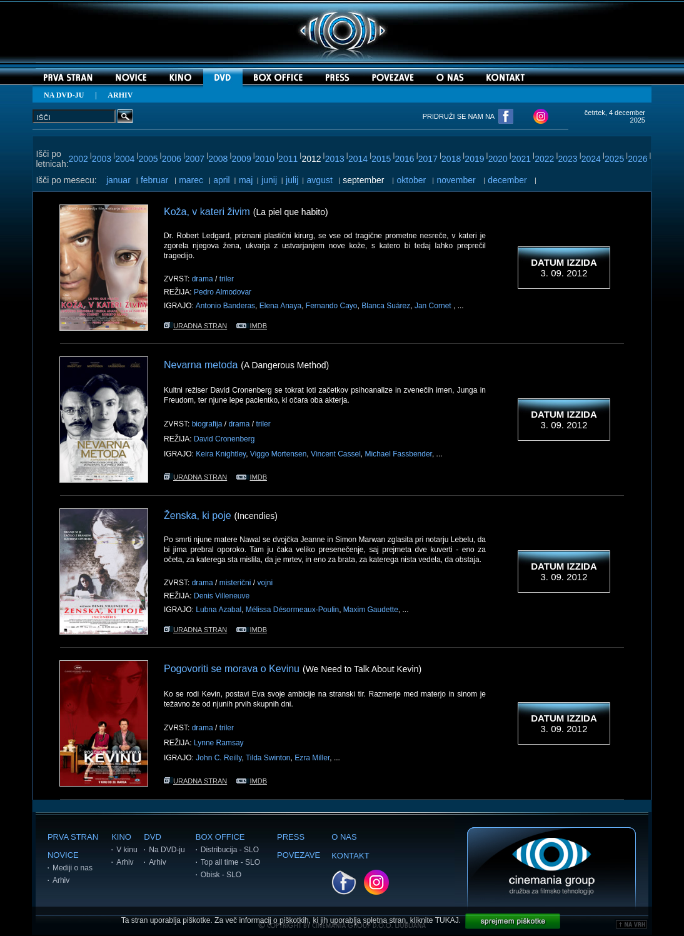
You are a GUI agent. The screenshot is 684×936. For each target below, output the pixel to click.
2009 (241, 159)
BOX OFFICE (220, 837)
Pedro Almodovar (222, 292)
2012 (311, 159)
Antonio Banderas (225, 305)
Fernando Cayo (332, 305)
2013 (335, 159)
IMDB (251, 326)
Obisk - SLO (221, 874)
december (507, 180)
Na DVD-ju (166, 849)
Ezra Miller (311, 757)
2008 (218, 159)
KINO (121, 837)
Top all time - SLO (230, 862)
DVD (152, 837)
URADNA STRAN (195, 326)
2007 (194, 159)
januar (118, 180)
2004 (124, 159)
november (456, 180)
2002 (78, 159)
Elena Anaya (280, 305)
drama (202, 278)
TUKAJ (447, 920)
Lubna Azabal (218, 609)
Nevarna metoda (201, 365)
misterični (235, 582)
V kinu (126, 849)
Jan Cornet (434, 305)
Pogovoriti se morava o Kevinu (231, 668)
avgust (320, 180)
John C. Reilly (218, 757)
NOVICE (63, 855)
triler (226, 278)
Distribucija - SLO (230, 849)
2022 (544, 159)
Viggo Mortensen (278, 454)
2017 (428, 159)
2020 (498, 159)
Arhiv (61, 880)
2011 (288, 159)
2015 (381, 159)
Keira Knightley (221, 454)
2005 (148, 159)
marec (191, 180)
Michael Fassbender (398, 454)
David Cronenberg (224, 439)
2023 (567, 159)
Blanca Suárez (385, 305)
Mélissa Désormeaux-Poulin (292, 609)
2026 (637, 159)
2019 (474, 159)
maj (246, 180)
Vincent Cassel (336, 454)
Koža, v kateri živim (207, 211)
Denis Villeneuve (221, 595)
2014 (358, 159)
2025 (614, 159)
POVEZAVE (298, 855)
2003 (101, 159)
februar (154, 180)
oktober (411, 180)
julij (292, 180)
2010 (264, 159)
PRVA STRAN (73, 837)
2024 (591, 159)
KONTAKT (350, 855)
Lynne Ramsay (219, 742)
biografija (207, 424)
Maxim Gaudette (370, 609)
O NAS (343, 837)
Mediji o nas (73, 867)
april (221, 180)
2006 (171, 159)
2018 (451, 159)
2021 (521, 159)
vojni (265, 582)
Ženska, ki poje (197, 515)
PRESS (290, 837)
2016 (405, 159)
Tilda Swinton (268, 757)
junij (269, 180)
